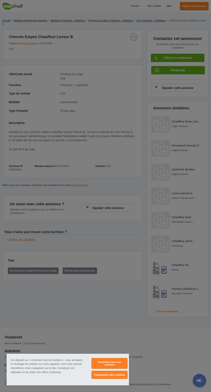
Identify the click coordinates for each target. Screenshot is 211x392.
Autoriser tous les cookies (109, 363)
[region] (68, 369)
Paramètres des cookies (109, 374)
